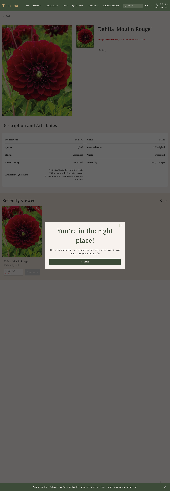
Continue (85, 262)
